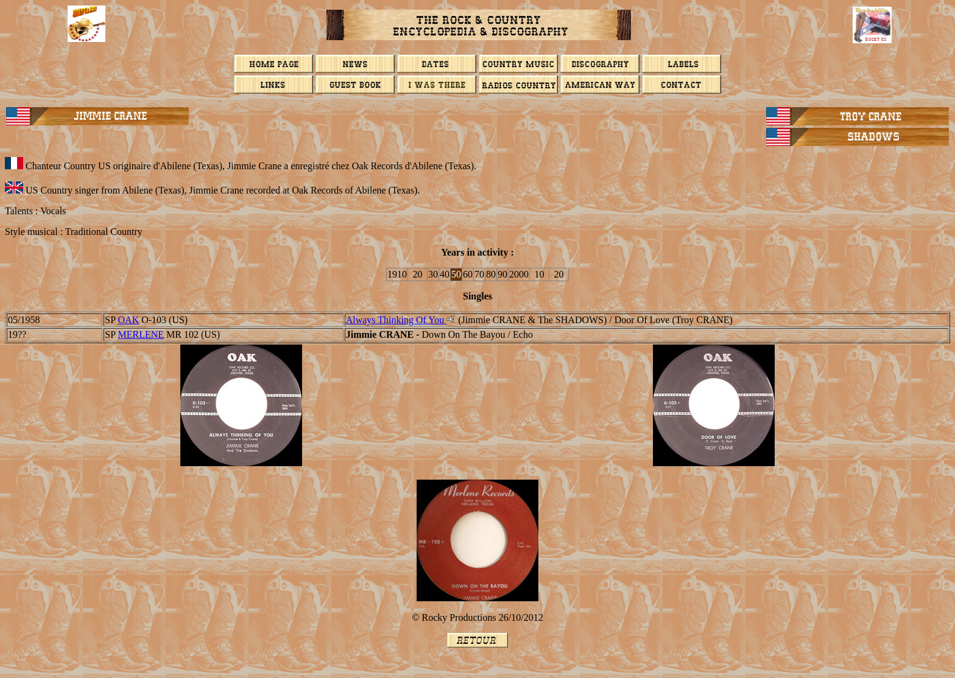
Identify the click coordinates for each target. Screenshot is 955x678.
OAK (128, 320)
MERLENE (141, 334)
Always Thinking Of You (396, 320)
